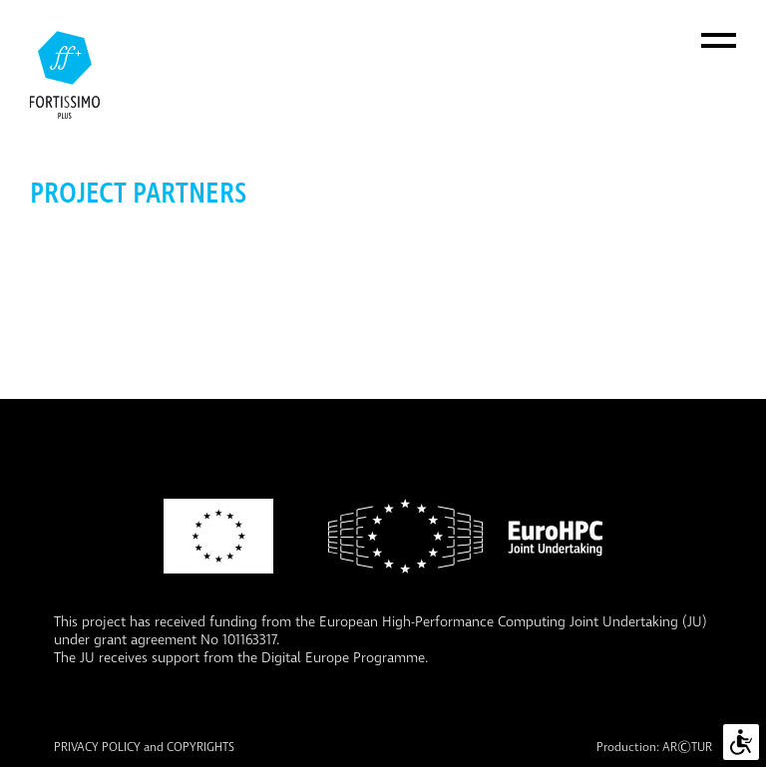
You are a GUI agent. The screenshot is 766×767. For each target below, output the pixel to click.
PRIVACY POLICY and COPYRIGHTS (144, 748)
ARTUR (687, 748)
